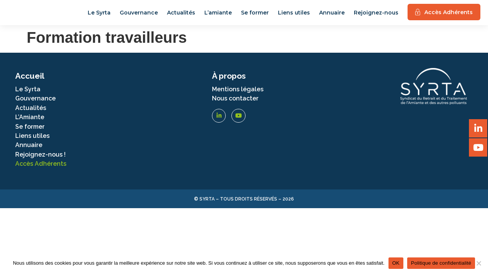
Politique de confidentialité (441, 263)
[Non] (478, 263)
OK (396, 263)
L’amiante (218, 14)
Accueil (29, 80)
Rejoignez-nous (376, 14)
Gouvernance (139, 14)
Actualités (181, 14)
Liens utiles (294, 14)
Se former (255, 14)
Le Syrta (99, 14)
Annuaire (332, 14)
